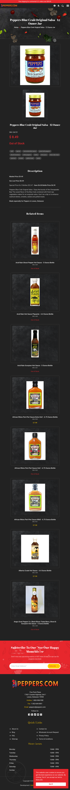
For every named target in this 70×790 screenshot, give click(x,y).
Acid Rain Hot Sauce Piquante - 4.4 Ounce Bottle (35, 314)
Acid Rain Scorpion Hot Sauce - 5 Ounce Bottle (35, 365)
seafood (13, 158)
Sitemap (15, 739)
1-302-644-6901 (36, 704)
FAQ (13, 736)
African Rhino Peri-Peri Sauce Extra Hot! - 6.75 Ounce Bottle (35, 417)
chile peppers (27, 155)
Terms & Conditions (46, 739)
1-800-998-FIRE (38, 700)
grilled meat (29, 158)
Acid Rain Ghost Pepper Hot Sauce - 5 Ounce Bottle (35, 263)
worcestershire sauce (30, 151)
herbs (36, 155)
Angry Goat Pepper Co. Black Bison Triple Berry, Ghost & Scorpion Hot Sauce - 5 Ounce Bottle (35, 623)
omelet (21, 158)
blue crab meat (54, 155)
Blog (13, 732)
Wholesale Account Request (49, 732)
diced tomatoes (15, 155)
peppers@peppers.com (37, 707)
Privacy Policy (44, 736)
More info (39, 780)
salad (38, 158)
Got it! (51, 784)
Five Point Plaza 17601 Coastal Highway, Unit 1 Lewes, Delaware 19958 (35, 694)
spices (18, 151)
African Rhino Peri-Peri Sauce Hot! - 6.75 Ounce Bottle (35, 468)
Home (16, 27)
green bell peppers (44, 151)
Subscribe (53, 666)
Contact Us (43, 729)
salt (12, 151)
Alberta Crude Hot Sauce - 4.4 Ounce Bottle (35, 571)
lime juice (44, 155)
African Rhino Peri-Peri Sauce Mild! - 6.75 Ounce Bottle (35, 519)
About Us (15, 729)
